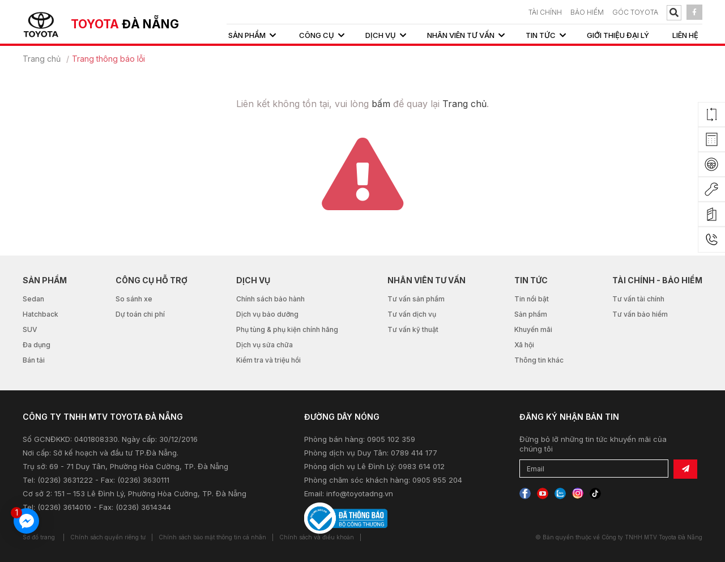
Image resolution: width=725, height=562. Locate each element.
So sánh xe (134, 299)
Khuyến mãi (533, 329)
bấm (381, 103)
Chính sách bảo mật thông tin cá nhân (212, 537)
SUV (30, 329)
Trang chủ (42, 58)
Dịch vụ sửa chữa (264, 344)
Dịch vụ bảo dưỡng (267, 314)
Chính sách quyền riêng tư (108, 537)
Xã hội (524, 344)
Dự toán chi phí (140, 314)
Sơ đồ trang (39, 537)
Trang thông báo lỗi (108, 58)
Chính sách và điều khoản (316, 537)
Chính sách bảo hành (270, 299)
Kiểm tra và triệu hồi (268, 360)
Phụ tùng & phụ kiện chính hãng (287, 329)
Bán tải (34, 360)
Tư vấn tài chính (638, 299)
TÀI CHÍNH (545, 12)
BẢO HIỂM (587, 12)
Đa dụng (36, 344)
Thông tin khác (539, 360)
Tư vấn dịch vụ (411, 314)
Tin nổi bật (531, 299)
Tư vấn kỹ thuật (412, 329)
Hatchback (40, 314)
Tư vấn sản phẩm (416, 299)
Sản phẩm (530, 314)
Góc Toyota (635, 12)
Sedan (33, 299)
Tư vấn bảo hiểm (640, 314)
